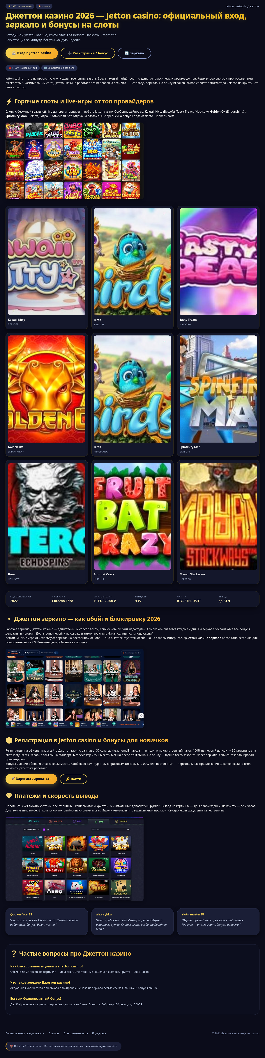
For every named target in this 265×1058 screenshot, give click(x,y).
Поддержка (99, 1033)
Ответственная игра (75, 1033)
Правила (54, 1033)
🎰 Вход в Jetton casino (31, 53)
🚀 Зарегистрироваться (31, 778)
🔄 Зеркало (134, 53)
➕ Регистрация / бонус (88, 53)
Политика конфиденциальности (25, 1033)
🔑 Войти (73, 779)
